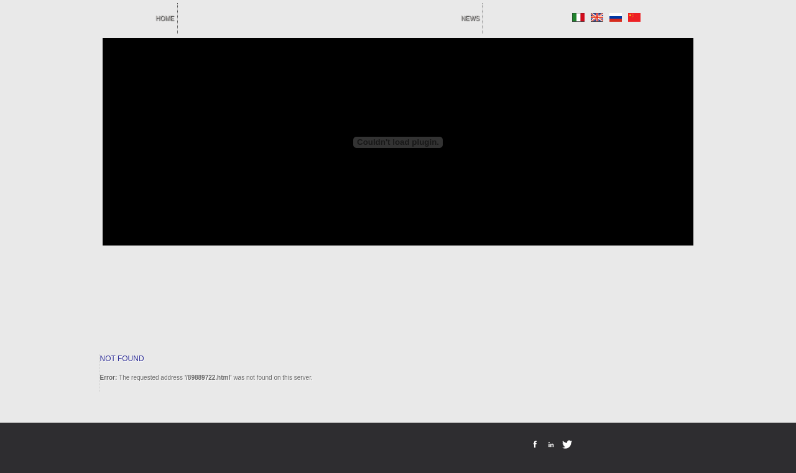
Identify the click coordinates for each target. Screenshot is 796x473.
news (470, 18)
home (164, 18)
